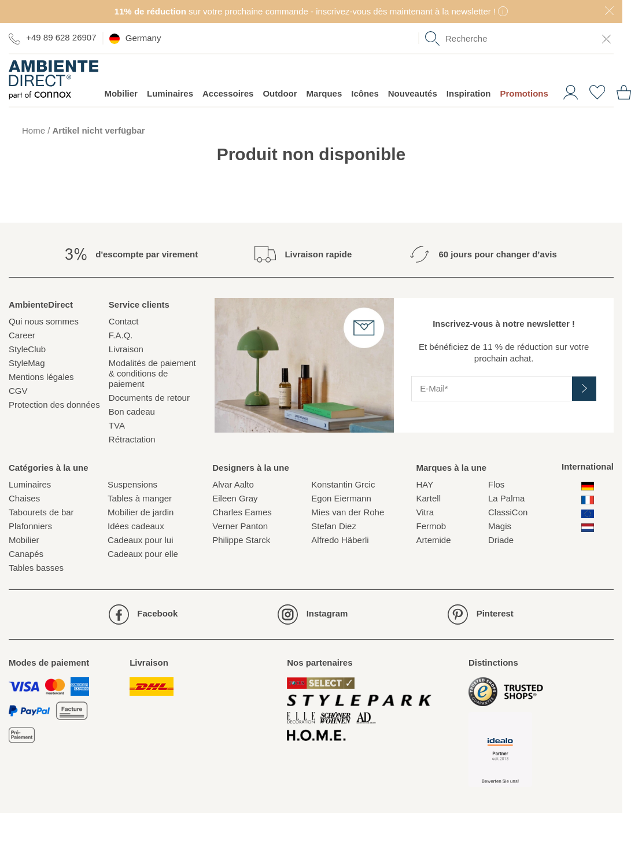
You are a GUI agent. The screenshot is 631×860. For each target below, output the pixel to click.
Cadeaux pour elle (143, 554)
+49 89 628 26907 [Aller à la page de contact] (53, 38)
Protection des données (54, 404)
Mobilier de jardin (141, 512)
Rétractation (132, 439)
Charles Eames (242, 512)
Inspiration (469, 93)
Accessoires (227, 93)
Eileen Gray (234, 498)
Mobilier (121, 93)
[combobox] (519, 38)
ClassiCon (507, 512)
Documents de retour (149, 398)
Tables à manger (140, 498)
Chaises (24, 498)
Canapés (26, 554)
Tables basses (36, 568)
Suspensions (132, 484)
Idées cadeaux (136, 526)
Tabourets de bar (41, 512)
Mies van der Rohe (347, 512)
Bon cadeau (132, 411)
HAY (424, 484)
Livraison (126, 349)
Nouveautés (412, 93)
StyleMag (27, 363)
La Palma (506, 498)
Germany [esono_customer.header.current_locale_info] (135, 38)
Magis (499, 526)
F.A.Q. (121, 335)
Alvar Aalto (233, 484)
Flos (496, 484)
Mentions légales (41, 377)
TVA (117, 425)
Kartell (428, 498)
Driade (501, 540)
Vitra (425, 512)
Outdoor (280, 93)
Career (22, 335)
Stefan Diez (333, 526)
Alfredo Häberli (339, 540)
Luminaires (170, 93)
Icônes (365, 93)
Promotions (524, 93)
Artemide (433, 540)
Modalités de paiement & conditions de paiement (152, 373)
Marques (324, 93)
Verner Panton (240, 526)
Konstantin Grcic (343, 484)
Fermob (431, 526)
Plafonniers (30, 526)
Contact (124, 321)
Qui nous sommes (44, 321)
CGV (18, 391)
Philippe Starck (241, 540)
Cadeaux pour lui (140, 540)
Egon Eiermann (341, 498)
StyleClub (27, 349)
